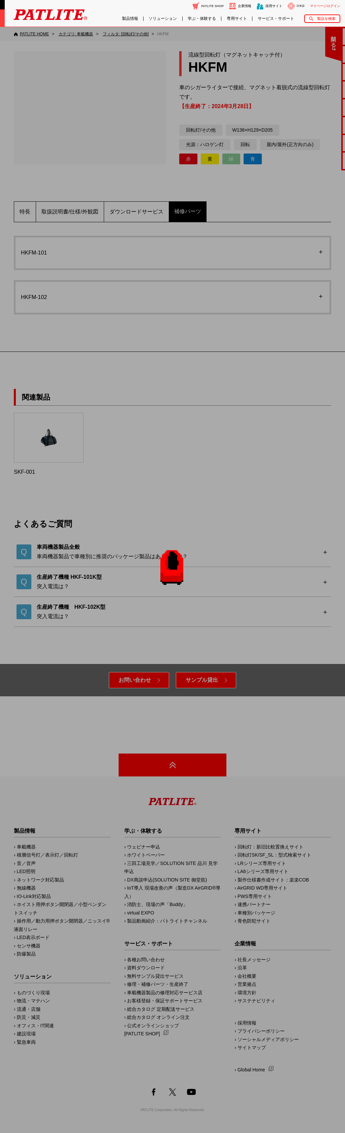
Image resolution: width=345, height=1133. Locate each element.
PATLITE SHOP (212, 6)
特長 (25, 211)
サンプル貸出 (202, 680)
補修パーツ (187, 211)
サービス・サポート (276, 18)
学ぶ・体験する (202, 18)
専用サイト (237, 18)
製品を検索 (326, 18)
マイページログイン (325, 6)
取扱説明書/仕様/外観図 (69, 211)
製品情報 (130, 18)
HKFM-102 (37, 297)
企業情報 (244, 6)
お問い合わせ (135, 680)
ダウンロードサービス (136, 211)
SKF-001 (49, 444)
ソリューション (163, 18)
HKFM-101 (37, 253)
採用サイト (273, 6)
